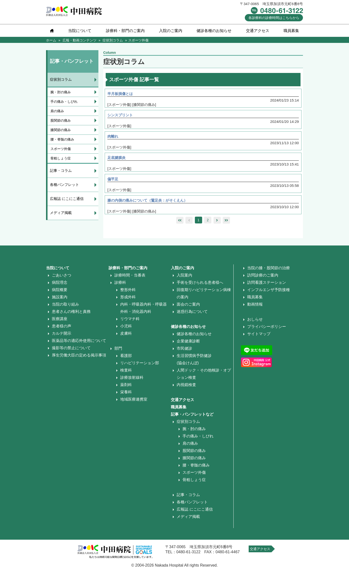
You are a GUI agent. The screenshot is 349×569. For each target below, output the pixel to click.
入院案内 (184, 277)
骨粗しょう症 (60, 158)
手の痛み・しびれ (64, 101)
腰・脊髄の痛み (62, 139)
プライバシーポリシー (266, 328)
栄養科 (126, 393)
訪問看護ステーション (266, 284)
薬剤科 (126, 386)
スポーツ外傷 (60, 149)
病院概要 (59, 291)
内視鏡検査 (186, 386)
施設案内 (59, 298)
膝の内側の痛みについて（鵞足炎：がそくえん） (151, 201)
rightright (226, 221)
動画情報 (255, 306)
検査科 (126, 372)
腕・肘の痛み (60, 92)
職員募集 (291, 31)
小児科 (126, 327)
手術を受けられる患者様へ (200, 284)
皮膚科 (126, 335)
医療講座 (59, 320)
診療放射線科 (131, 379)
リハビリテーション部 (139, 364)
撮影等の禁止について (71, 349)
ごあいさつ (61, 277)
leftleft (180, 221)
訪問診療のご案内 (262, 277)
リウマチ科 (130, 320)
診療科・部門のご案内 (125, 31)
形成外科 (128, 298)
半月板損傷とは (121, 94)
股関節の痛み (60, 120)
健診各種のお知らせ (214, 31)
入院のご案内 (170, 31)
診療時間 (273, 18)
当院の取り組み (65, 306)
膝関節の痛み (60, 130)
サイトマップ (258, 335)
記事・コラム (61, 170)
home (52, 30)
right (217, 221)
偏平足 (114, 180)
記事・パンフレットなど (192, 416)
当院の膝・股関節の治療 (268, 269)
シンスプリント (121, 115)
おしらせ (255, 321)
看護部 (126, 357)
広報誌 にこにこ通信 (67, 199)
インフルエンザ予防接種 (268, 291)
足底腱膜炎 (118, 158)
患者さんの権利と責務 (71, 313)
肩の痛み (57, 111)
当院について (79, 31)
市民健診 (184, 350)
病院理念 (59, 284)
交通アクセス (257, 31)
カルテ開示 (61, 335)
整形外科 (128, 291)
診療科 (120, 284)
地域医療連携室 (133, 401)
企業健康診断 (188, 342)
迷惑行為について (192, 313)
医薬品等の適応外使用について (79, 342)
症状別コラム (61, 79)
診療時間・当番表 (129, 277)
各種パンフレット (64, 184)
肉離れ (114, 137)
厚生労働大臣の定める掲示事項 (79, 357)
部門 (118, 350)
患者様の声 (61, 327)
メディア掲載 (61, 213)
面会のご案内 (188, 306)
